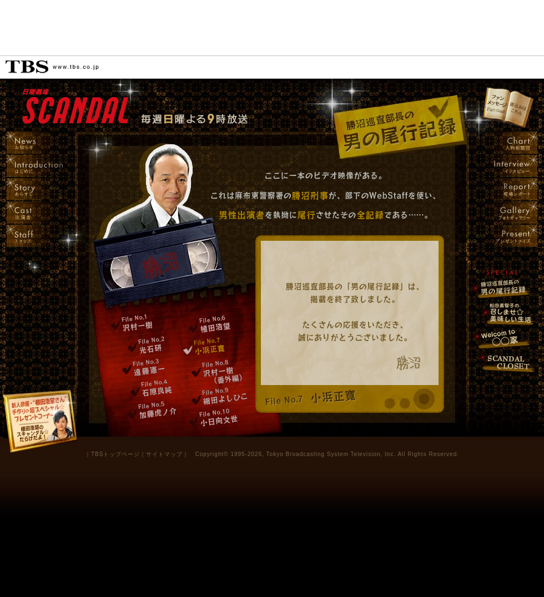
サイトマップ (164, 454)
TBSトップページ (115, 454)
